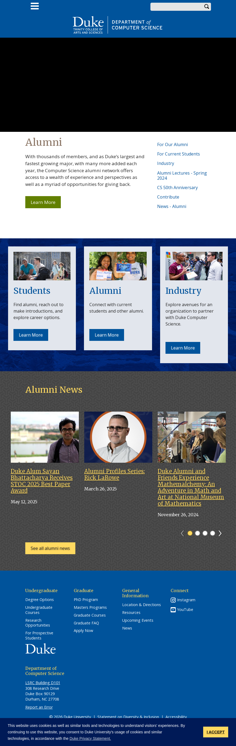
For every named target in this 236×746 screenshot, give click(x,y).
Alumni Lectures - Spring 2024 (182, 175)
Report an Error (39, 707)
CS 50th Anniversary (177, 187)
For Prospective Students (39, 636)
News (127, 628)
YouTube (185, 609)
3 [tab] (205, 533)
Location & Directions (141, 604)
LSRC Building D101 (42, 682)
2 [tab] (197, 533)
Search (207, 7)
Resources (131, 612)
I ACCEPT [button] (216, 732)
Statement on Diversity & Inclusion (128, 716)
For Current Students (178, 154)
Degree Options (39, 599)
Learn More (46, 203)
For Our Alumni (172, 144)
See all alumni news (50, 548)
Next (222, 531)
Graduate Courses (90, 615)
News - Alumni (171, 206)
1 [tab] (190, 533)
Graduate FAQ (86, 623)
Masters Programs (90, 607)
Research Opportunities (37, 623)
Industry (165, 163)
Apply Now (83, 630)
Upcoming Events (137, 620)
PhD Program (86, 599)
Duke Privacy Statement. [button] (90, 738)
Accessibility (176, 716)
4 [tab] (212, 533)
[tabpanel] (45, 460)
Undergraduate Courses (38, 610)
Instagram (186, 599)
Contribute (168, 197)
